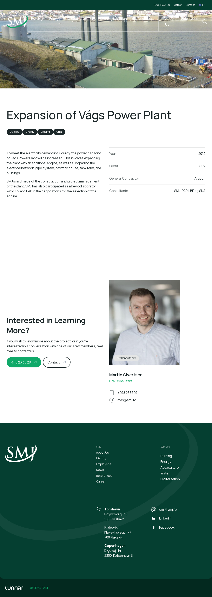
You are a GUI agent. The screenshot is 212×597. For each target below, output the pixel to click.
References (142, 18)
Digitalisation (117, 18)
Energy (54, 18)
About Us (169, 21)
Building (37, 18)
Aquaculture (76, 18)
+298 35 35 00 (161, 5)
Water (96, 18)
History (101, 458)
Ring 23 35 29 (21, 362)
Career (178, 5)
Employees (189, 18)
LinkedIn (161, 518)
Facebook (162, 527)
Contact (190, 5)
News (100, 470)
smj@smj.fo (164, 509)
